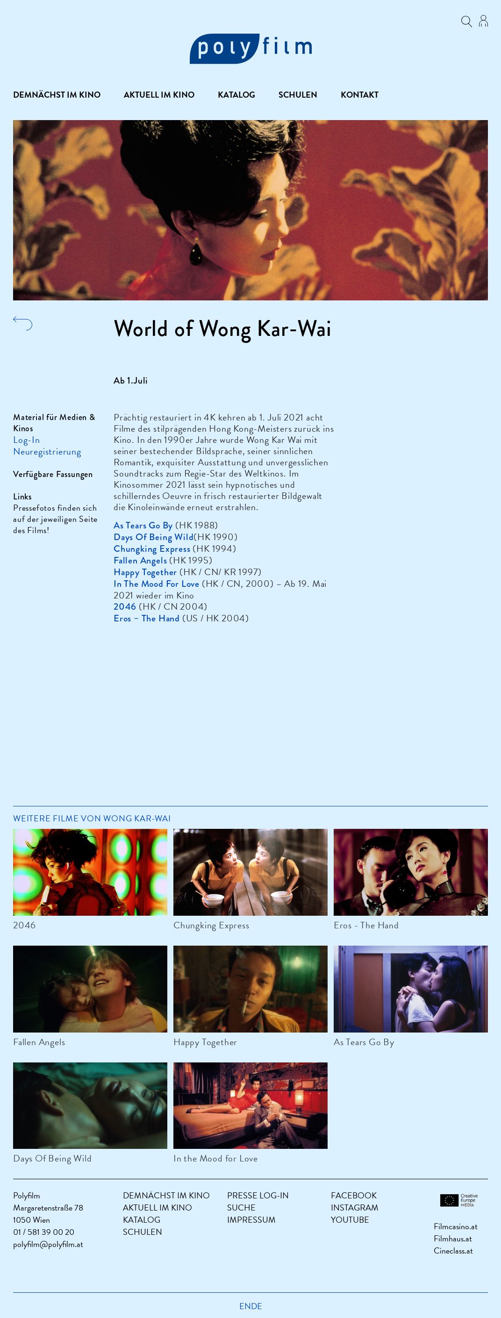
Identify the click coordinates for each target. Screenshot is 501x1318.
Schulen (298, 95)
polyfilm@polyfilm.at (48, 1244)
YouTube (350, 1219)
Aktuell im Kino (159, 95)
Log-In (26, 440)
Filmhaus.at (453, 1238)
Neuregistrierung (47, 451)
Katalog (236, 95)
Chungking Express (211, 925)
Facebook (354, 1195)
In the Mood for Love (215, 1158)
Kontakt (360, 95)
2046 (24, 925)
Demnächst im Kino (56, 95)
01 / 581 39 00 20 (43, 1231)
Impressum (251, 1219)
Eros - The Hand (366, 925)
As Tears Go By (364, 1042)
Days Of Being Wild (52, 1158)
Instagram (355, 1207)
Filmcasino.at (456, 1226)
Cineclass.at (453, 1250)
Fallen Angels (39, 1042)
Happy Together (205, 1042)
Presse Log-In (258, 1195)
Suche (241, 1207)
